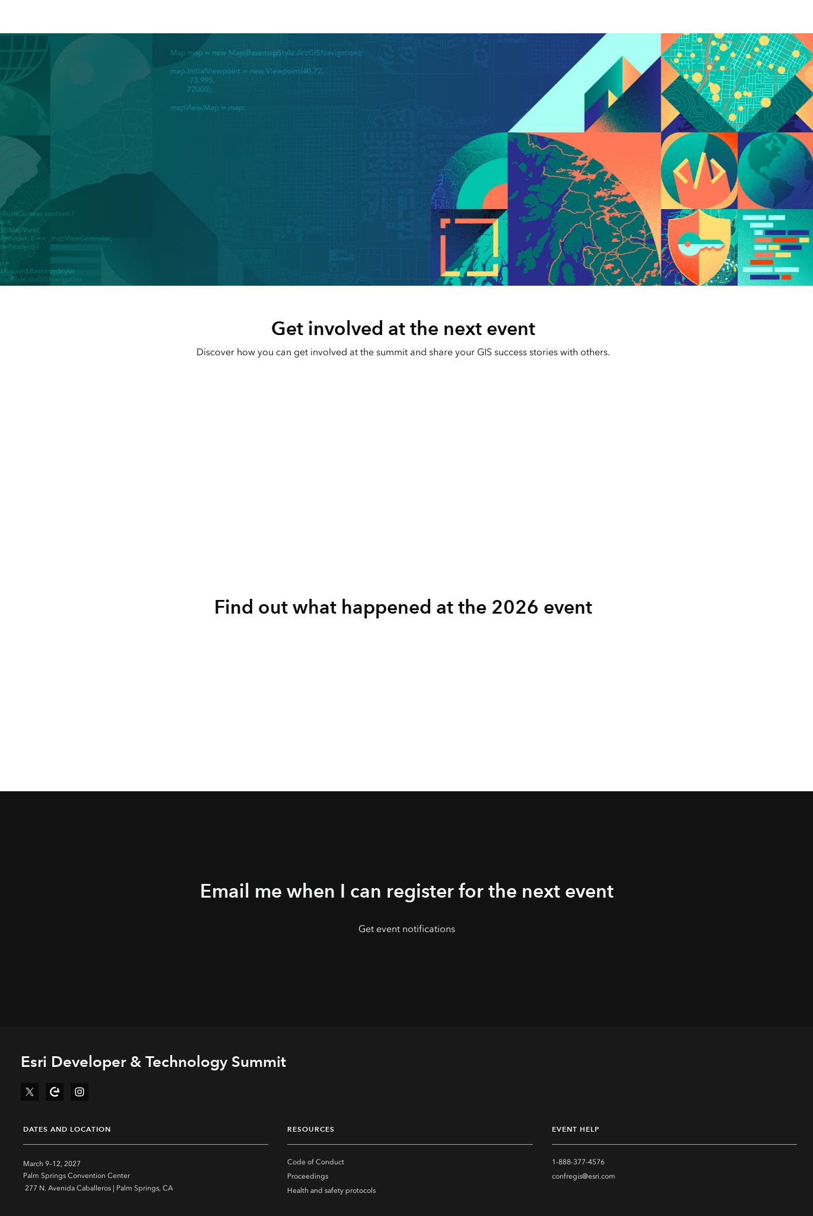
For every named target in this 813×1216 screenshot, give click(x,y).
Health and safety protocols (331, 1190)
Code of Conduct (315, 1162)
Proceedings (307, 1176)
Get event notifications (406, 928)
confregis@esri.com (583, 1176)
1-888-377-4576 (578, 1162)
